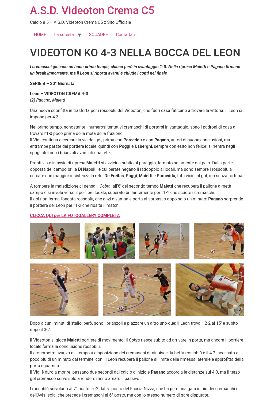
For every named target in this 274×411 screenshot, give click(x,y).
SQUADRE (98, 34)
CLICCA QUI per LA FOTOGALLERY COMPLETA (75, 215)
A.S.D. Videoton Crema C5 (92, 10)
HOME (40, 34)
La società (64, 34)
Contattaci (126, 34)
